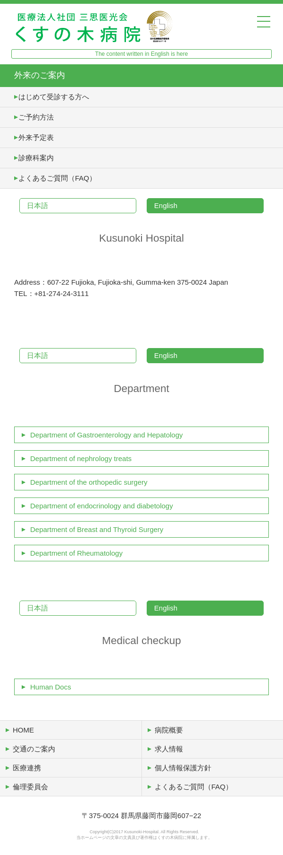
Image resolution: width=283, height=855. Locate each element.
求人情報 (169, 749)
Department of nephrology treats (81, 458)
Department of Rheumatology (76, 553)
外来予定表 (36, 137)
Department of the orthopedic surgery (88, 482)
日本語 (37, 205)
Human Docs (50, 687)
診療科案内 (36, 158)
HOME (23, 730)
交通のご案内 (34, 749)
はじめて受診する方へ (53, 97)
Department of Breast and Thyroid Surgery (96, 529)
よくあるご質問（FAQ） (57, 178)
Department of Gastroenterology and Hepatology (106, 435)
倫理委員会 (30, 787)
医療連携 (27, 768)
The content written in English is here (141, 54)
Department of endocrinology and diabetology (101, 506)
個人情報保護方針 (183, 768)
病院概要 (169, 730)
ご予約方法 (36, 117)
